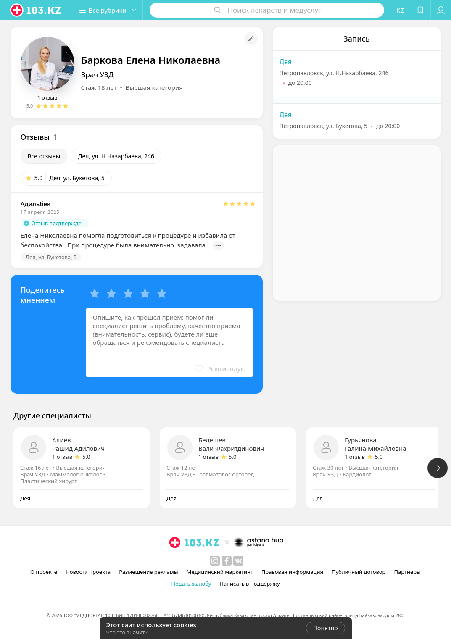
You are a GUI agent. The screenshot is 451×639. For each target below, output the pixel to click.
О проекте (43, 572)
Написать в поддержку (249, 583)
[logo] (36, 10)
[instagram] (215, 561)
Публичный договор (358, 572)
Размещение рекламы (148, 572)
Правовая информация (292, 572)
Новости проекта (88, 572)
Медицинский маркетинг (220, 572)
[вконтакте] (238, 561)
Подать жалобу (191, 583)
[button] (108, 10)
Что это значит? (127, 632)
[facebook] (227, 561)
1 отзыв (47, 97)
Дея (286, 62)
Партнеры (407, 572)
